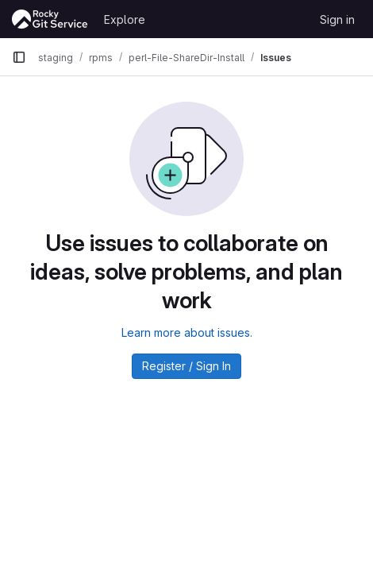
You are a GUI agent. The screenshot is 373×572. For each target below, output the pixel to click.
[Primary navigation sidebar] (19, 57)
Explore (124, 19)
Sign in (337, 19)
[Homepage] (50, 19)
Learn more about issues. (186, 332)
